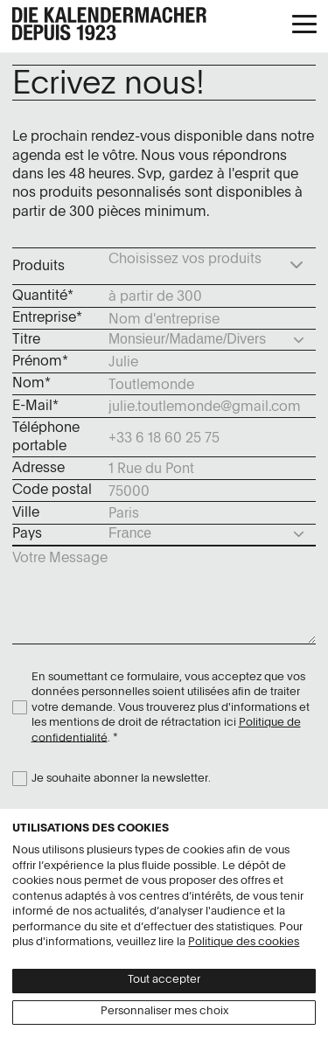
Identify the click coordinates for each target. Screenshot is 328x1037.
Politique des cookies (243, 942)
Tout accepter (164, 979)
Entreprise (44, 318)
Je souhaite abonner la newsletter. (121, 778)
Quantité (39, 296)
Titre (26, 340)
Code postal (52, 491)
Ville (25, 513)
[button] (304, 25)
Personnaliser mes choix (164, 1011)
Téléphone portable (46, 437)
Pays (27, 534)
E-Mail (32, 407)
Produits (38, 267)
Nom (28, 384)
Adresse (38, 469)
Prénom (37, 362)
